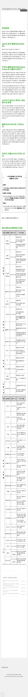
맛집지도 (5, 596)
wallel (20, 693)
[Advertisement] (14, 575)
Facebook (14, 695)
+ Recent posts (4, 686)
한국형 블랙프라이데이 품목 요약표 (14, 9)
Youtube (18, 695)
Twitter (11, 695)
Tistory (12, 693)
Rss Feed (6, 695)
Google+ (21, 695)
